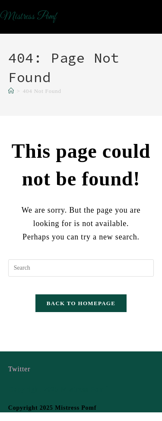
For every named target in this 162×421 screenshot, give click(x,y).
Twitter (19, 369)
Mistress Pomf (28, 16)
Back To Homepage (81, 303)
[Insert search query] (81, 268)
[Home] (11, 91)
